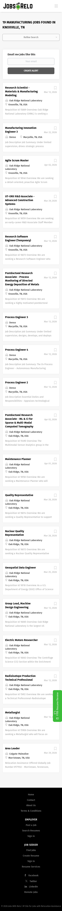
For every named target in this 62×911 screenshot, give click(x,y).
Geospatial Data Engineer (20, 567)
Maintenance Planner (18, 459)
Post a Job (31, 825)
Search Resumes (31, 830)
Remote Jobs (31, 892)
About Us (31, 805)
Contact (31, 800)
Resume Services (31, 866)
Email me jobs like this (21, 54)
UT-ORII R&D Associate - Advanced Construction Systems (20, 200)
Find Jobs (31, 850)
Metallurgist (12, 712)
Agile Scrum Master (17, 160)
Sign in (31, 836)
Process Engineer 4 (16, 349)
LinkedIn (33, 886)
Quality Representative (19, 495)
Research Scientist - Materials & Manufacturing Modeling (21, 91)
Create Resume (31, 855)
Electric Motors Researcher (21, 640)
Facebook (33, 875)
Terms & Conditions (31, 810)
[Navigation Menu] (56, 5)
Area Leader (12, 748)
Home (31, 794)
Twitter (33, 881)
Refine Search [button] (31, 37)
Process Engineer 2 (16, 382)
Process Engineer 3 (16, 317)
